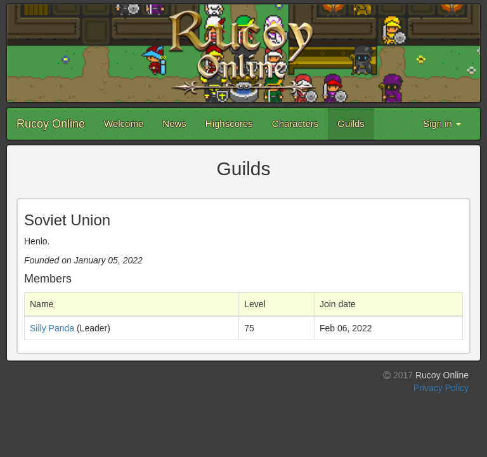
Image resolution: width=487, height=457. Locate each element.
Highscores (229, 123)
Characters (295, 123)
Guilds (351, 123)
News (174, 123)
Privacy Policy (441, 388)
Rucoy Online (50, 123)
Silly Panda (52, 328)
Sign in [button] (442, 123)
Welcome (123, 123)
